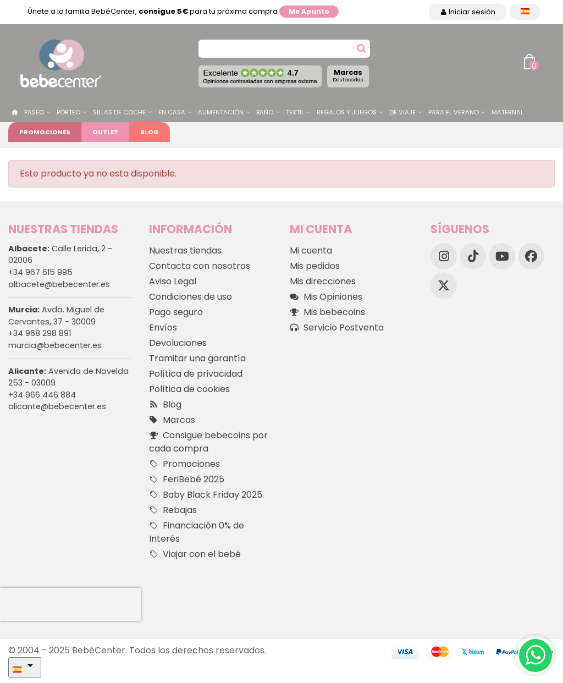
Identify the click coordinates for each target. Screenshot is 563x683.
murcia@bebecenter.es (55, 345)
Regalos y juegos (347, 112)
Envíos (163, 327)
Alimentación (221, 112)
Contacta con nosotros (199, 266)
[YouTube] (502, 256)
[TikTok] (473, 256)
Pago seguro (176, 312)
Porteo (68, 112)
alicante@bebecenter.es (57, 406)
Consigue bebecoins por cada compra (208, 442)
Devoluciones (178, 343)
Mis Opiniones (326, 297)
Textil (295, 112)
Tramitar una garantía (197, 358)
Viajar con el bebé (195, 554)
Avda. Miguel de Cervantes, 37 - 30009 (56, 315)
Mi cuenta (311, 250)
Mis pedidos (315, 266)
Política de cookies (189, 389)
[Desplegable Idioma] (525, 12)
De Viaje (402, 112)
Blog (149, 132)
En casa (171, 112)
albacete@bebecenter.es (59, 284)
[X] (443, 285)
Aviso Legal (172, 281)
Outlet (105, 132)
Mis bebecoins (327, 312)
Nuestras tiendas (185, 250)
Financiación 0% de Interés (196, 532)
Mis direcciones (323, 281)
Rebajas (173, 510)
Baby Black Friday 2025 (205, 495)
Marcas (348, 75)
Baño (264, 112)
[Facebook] (531, 256)
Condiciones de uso (190, 296)
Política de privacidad (195, 373)
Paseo (34, 112)
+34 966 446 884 (42, 394)
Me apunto (309, 11)
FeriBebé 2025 (186, 479)
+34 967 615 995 (40, 272)
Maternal (507, 112)
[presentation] (70, 604)
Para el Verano (453, 112)
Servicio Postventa (337, 327)
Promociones (44, 132)
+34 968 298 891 (39, 333)
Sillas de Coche (119, 112)
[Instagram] (443, 256)
